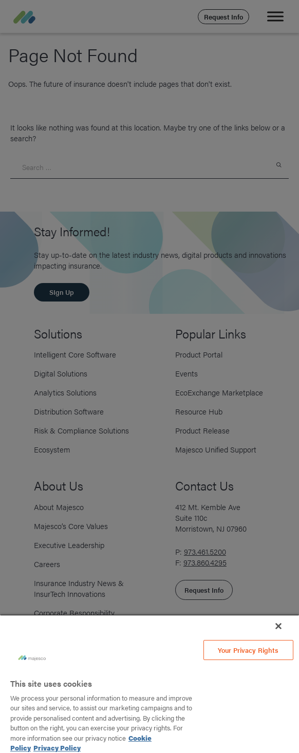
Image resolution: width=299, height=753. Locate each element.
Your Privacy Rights (248, 650)
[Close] (278, 626)
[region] (149, 683)
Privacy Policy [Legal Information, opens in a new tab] (57, 747)
